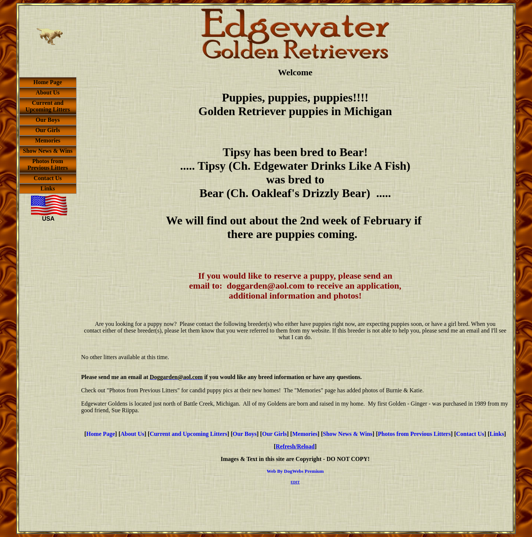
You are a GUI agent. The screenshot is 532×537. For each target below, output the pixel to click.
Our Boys (245, 434)
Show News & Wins (347, 434)
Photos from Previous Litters (414, 434)
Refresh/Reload (295, 446)
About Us (132, 434)
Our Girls (274, 434)
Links (497, 434)
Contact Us (470, 434)
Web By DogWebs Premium (295, 471)
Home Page (100, 434)
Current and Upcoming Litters (188, 434)
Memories (304, 434)
